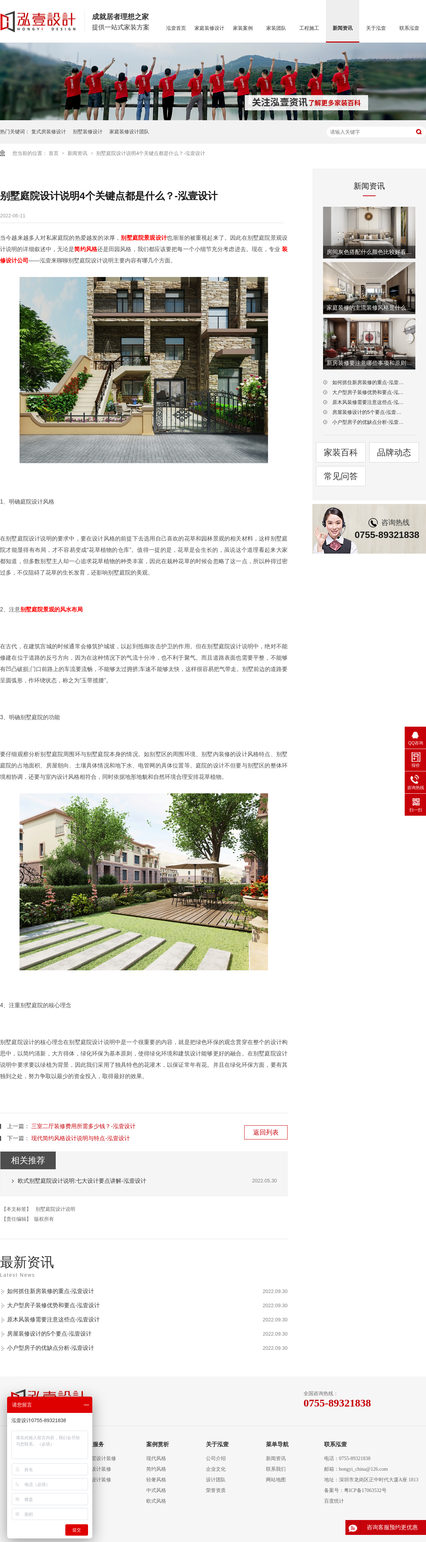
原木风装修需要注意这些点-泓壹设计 (53, 1319)
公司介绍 (216, 1458)
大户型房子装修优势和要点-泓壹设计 (53, 1305)
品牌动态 (394, 452)
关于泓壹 (376, 28)
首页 (54, 153)
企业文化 (216, 1469)
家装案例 (243, 28)
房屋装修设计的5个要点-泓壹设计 (49, 1334)
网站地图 (276, 1479)
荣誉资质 (216, 1490)
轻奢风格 (156, 1479)
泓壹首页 (176, 28)
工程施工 (309, 28)
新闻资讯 (343, 28)
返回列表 (266, 1132)
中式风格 (156, 1490)
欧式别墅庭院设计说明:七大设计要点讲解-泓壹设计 (82, 1181)
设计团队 (216, 1479)
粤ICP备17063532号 (365, 1490)
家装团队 (276, 28)
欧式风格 (156, 1501)
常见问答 (341, 476)
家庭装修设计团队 (129, 131)
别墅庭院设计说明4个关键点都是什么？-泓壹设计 (150, 153)
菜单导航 (277, 1444)
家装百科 (341, 452)
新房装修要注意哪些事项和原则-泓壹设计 (369, 363)
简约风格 (156, 1469)
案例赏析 (157, 1444)
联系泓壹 (409, 28)
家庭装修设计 (209, 28)
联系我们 (276, 1469)
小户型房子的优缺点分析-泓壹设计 (50, 1348)
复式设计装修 (96, 1469)
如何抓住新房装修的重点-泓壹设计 (50, 1291)
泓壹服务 (92, 1444)
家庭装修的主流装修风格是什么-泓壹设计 (369, 308)
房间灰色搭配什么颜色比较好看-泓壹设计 (369, 252)
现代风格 (156, 1458)
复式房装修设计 (48, 131)
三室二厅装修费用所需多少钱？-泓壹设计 (83, 1126)
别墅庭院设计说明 (55, 1209)
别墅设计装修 (96, 1479)
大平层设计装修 (98, 1458)
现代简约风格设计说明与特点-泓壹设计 (80, 1138)
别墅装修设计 (88, 131)
